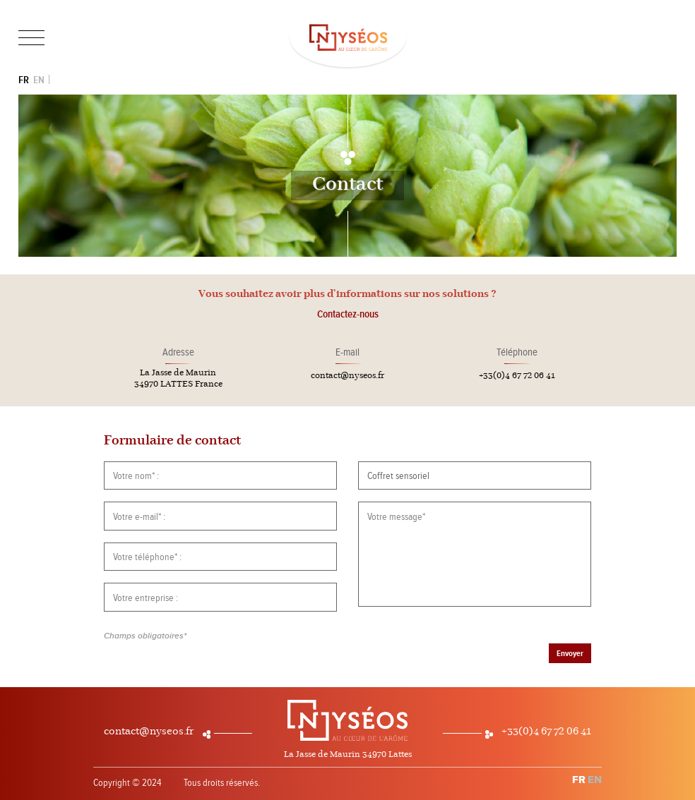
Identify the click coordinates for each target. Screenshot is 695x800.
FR (23, 80)
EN (38, 80)
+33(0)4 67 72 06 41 (517, 376)
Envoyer (570, 653)
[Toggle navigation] (31, 38)
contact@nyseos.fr (347, 376)
